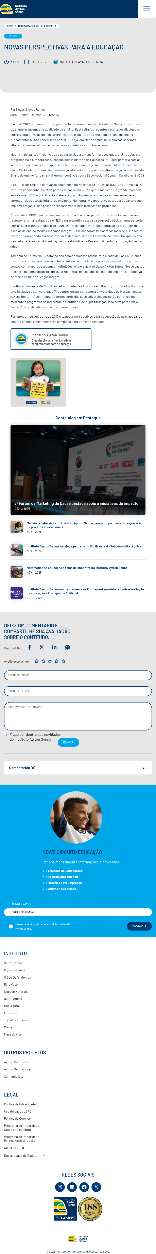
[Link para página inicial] (69, 9)
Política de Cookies (17, 1118)
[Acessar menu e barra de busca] (147, 9)
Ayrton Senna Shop (17, 1069)
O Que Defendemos (17, 977)
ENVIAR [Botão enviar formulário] (139, 926)
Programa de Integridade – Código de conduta (22, 1127)
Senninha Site (14, 1076)
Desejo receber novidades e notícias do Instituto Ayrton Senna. (44, 926)
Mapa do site (13, 1034)
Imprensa (10, 1013)
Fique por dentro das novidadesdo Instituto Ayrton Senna (35, 736)
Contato (10, 1027)
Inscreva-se (21, 903)
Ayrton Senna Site (16, 1062)
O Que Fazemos (14, 970)
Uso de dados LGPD (17, 1111)
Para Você (11, 984)
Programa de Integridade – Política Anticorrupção (22, 1138)
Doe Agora (11, 1006)
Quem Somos (13, 963)
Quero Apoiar (13, 998)
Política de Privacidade (20, 1104)
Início (10, 26)
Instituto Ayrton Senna (81, 62)
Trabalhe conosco (16, 1020)
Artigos (48, 26)
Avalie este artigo (16, 661)
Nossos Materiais (28, 26)
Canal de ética (14, 1147)
